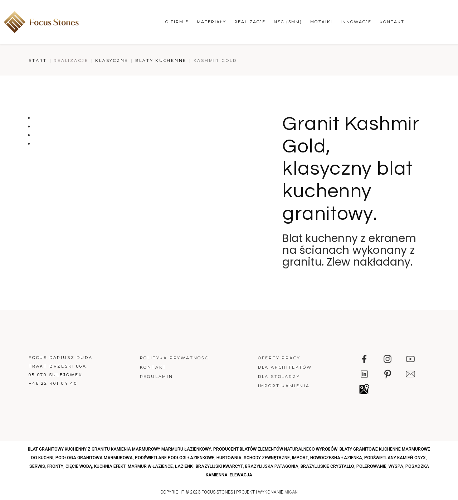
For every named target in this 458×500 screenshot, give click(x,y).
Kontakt (392, 21)
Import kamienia (284, 385)
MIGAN (291, 492)
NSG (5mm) (288, 21)
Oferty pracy (279, 357)
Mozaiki (321, 21)
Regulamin (156, 376)
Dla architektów (285, 367)
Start (38, 60)
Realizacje (249, 21)
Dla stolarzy (279, 376)
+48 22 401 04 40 (53, 383)
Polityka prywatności (175, 357)
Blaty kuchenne (161, 60)
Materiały (211, 21)
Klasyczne (111, 60)
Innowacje (356, 21)
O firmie (177, 21)
